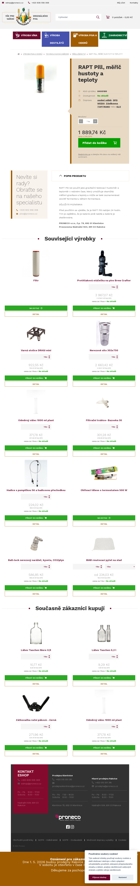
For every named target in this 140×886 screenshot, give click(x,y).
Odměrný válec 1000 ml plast (36, 420)
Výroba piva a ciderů (87, 39)
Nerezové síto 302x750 (104, 350)
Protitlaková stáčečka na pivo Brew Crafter (104, 280)
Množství (82, 117)
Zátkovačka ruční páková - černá (36, 720)
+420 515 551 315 (62, 779)
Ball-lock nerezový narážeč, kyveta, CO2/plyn (36, 560)
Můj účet (121, 3)
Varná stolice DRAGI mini (36, 350)
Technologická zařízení (57, 54)
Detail (36, 314)
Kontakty (134, 3)
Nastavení (123, 877)
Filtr (36, 280)
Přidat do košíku (99, 143)
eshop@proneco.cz (12, 3)
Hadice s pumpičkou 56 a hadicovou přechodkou (36, 490)
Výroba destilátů (57, 39)
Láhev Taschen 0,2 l (104, 650)
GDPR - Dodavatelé (72, 840)
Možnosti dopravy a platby (100, 840)
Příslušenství (79, 54)
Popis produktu (75, 176)
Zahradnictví (118, 35)
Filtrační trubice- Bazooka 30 (104, 420)
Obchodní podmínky (23, 840)
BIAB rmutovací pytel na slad (104, 560)
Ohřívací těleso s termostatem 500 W (104, 490)
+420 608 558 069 (38, 3)
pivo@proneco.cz (26, 213)
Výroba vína (29, 35)
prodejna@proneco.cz (105, 786)
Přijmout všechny (99, 877)
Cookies (122, 840)
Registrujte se (84, 154)
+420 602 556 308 (27, 210)
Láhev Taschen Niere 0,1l (36, 650)
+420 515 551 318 (102, 782)
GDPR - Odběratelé (48, 840)
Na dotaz (36, 308)
